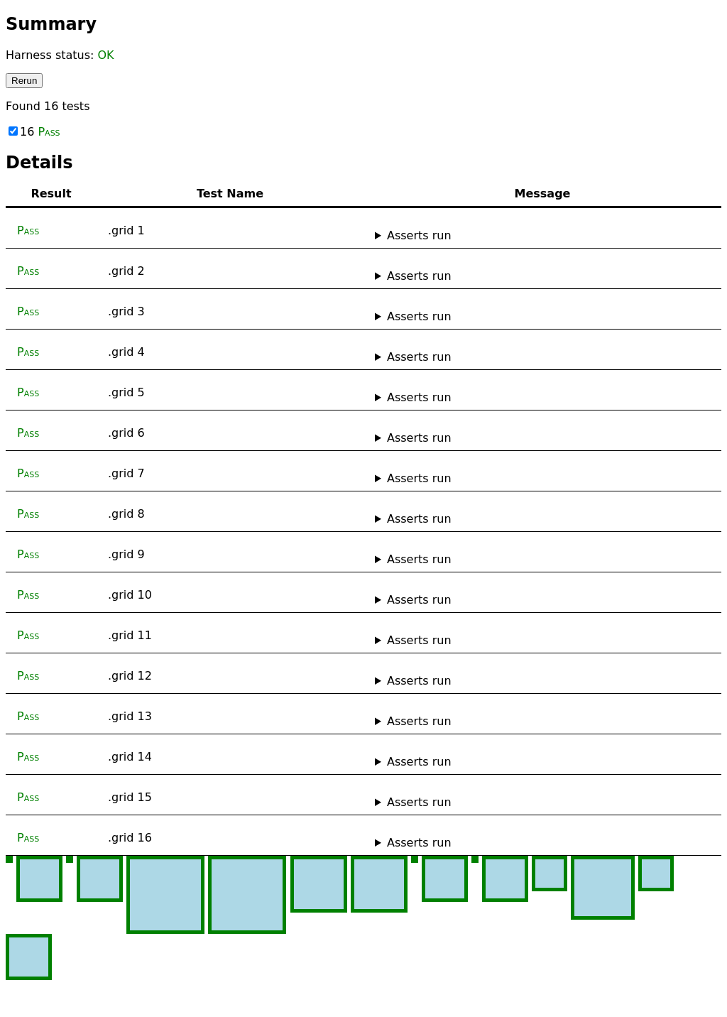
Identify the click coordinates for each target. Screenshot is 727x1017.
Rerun (24, 80)
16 (34, 131)
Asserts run (419, 235)
